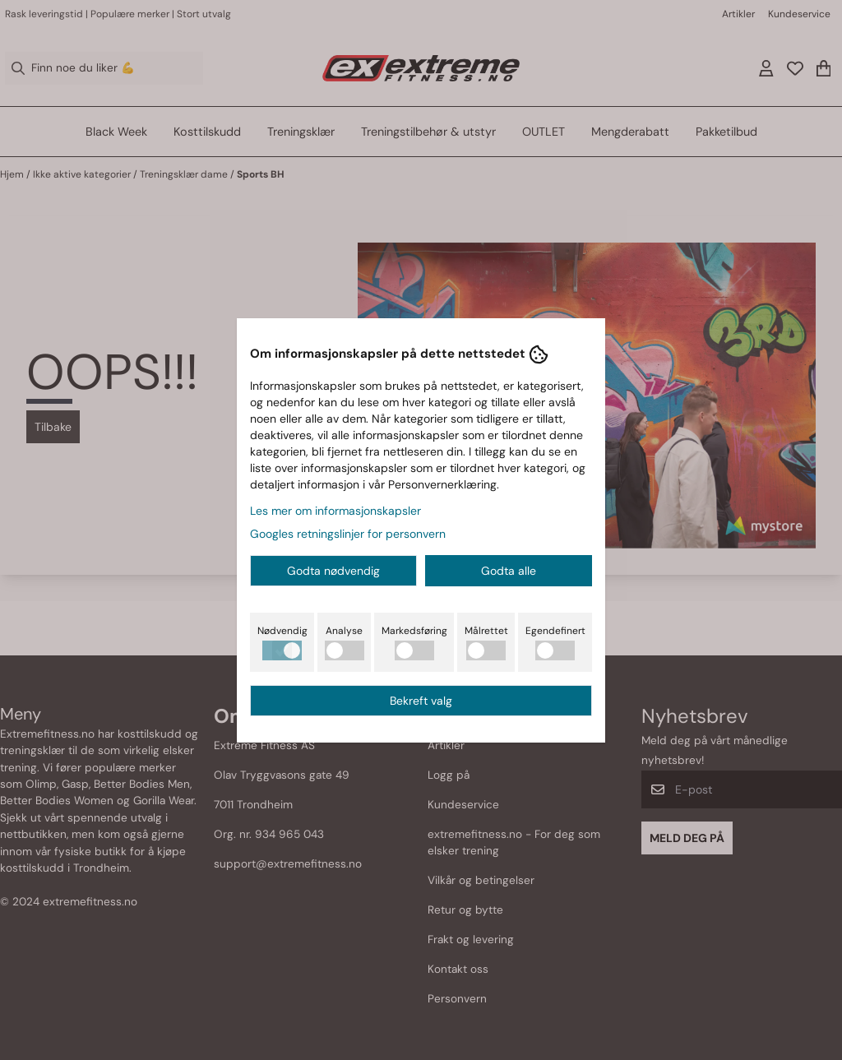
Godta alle (508, 570)
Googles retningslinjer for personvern (348, 533)
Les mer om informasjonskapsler (335, 510)
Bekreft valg (421, 700)
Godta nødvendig (333, 570)
